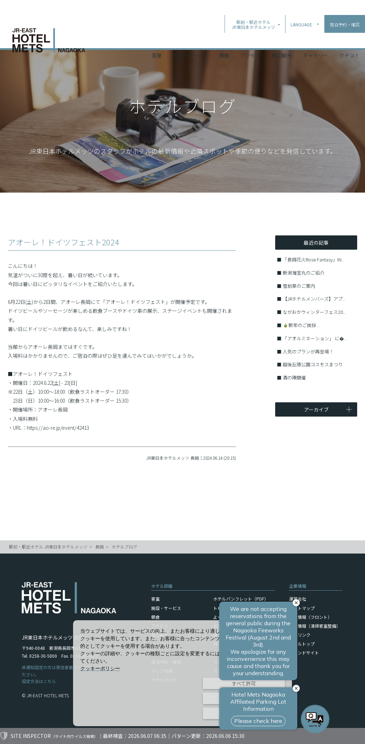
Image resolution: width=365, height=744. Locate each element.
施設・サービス (190, 38)
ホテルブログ (124, 547)
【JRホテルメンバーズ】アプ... (314, 298)
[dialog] (182, 673)
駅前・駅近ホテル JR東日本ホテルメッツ (48, 547)
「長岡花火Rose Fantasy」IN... (314, 259)
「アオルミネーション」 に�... (315, 338)
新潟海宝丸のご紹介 (303, 272)
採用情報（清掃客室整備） (314, 626)
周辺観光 (282, 38)
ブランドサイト (304, 652)
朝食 (224, 38)
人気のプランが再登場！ (308, 351)
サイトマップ (302, 608)
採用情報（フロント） (310, 617)
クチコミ (349, 38)
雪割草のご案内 (299, 285)
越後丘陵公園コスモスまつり (313, 364)
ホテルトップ (302, 644)
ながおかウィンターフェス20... (314, 312)
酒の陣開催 (294, 377)
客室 (157, 38)
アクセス (250, 38)
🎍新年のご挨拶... (301, 325)
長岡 (99, 547)
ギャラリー (315, 38)
